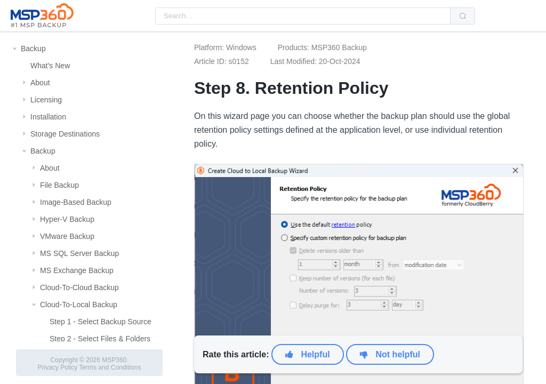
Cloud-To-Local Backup (78, 304)
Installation (48, 117)
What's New (50, 65)
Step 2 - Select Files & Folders (100, 338)
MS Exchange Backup (77, 270)
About (40, 82)
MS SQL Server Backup (79, 253)
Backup (33, 48)
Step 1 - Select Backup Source (100, 321)
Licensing (46, 99)
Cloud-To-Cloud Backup (79, 287)
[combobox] (303, 16)
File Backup (59, 185)
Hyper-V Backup (67, 219)
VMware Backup (67, 236)
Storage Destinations (65, 134)
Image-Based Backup (75, 202)
